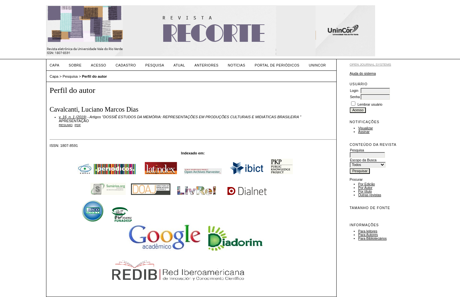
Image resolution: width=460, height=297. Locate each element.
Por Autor (365, 188)
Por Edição (366, 184)
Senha (355, 97)
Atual (179, 65)
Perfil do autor (94, 76)
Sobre (75, 65)
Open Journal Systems (370, 64)
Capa (55, 65)
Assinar (364, 132)
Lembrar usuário (369, 104)
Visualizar (365, 128)
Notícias (236, 65)
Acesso (98, 65)
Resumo (66, 125)
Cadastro (125, 65)
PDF (78, 125)
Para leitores (367, 231)
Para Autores (368, 235)
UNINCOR (317, 65)
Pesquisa (154, 65)
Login (354, 91)
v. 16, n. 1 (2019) (73, 117)
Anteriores (206, 65)
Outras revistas (369, 195)
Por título (365, 191)
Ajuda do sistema (362, 73)
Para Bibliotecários (372, 238)
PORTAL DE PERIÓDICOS (277, 65)
